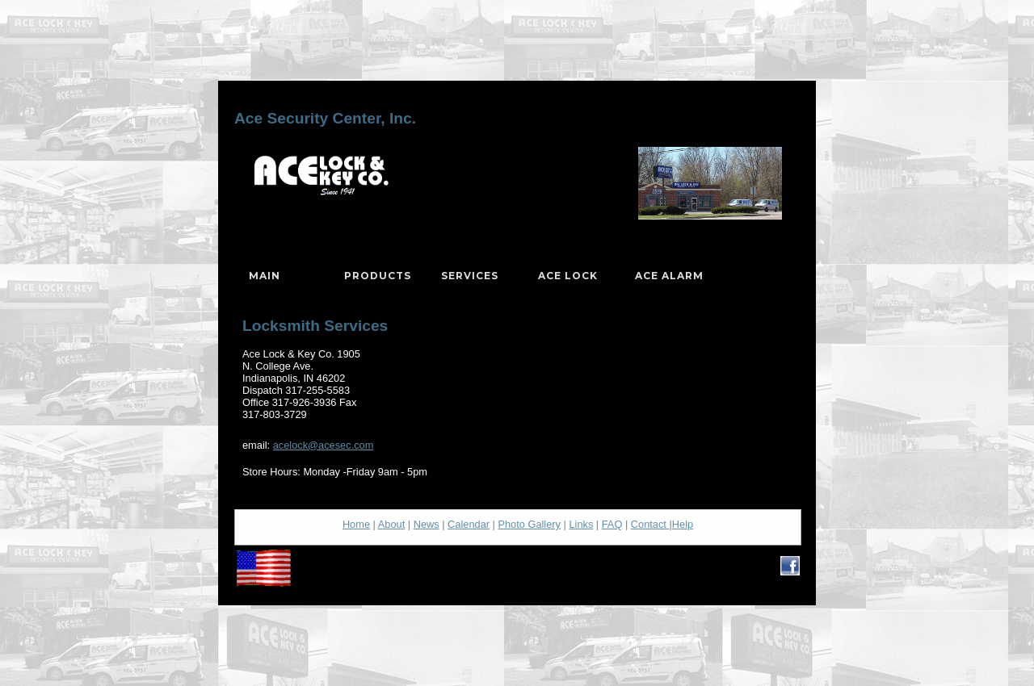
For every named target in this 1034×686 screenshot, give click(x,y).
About (391, 524)
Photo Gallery (529, 524)
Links (581, 524)
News (426, 524)
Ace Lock (568, 276)
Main (264, 276)
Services (469, 276)
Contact (650, 524)
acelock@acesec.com (323, 445)
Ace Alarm (669, 276)
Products (377, 276)
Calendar (469, 524)
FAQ (612, 524)
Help (682, 524)
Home (356, 524)
